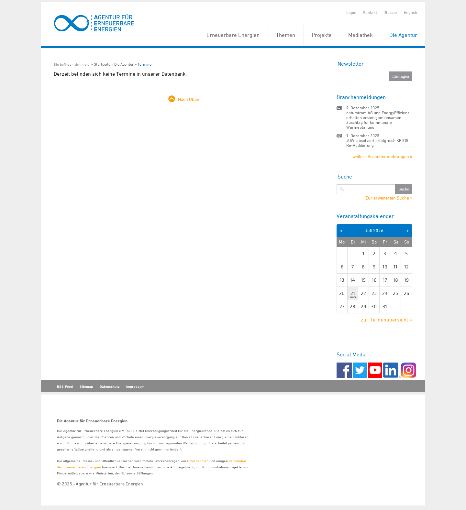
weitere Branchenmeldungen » (382, 156)
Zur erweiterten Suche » (388, 198)
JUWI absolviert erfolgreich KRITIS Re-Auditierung (377, 143)
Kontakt (370, 12)
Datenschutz (109, 386)
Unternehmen (197, 461)
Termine (144, 64)
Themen (285, 35)
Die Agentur (403, 35)
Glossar (390, 12)
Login (351, 12)
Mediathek (360, 35)
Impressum (135, 386)
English (410, 12)
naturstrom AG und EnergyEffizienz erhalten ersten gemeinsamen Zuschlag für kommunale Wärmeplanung (377, 120)
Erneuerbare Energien (233, 35)
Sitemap (86, 386)
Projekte (322, 35)
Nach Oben (188, 99)
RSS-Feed (65, 386)
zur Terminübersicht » (386, 319)
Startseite (102, 64)
